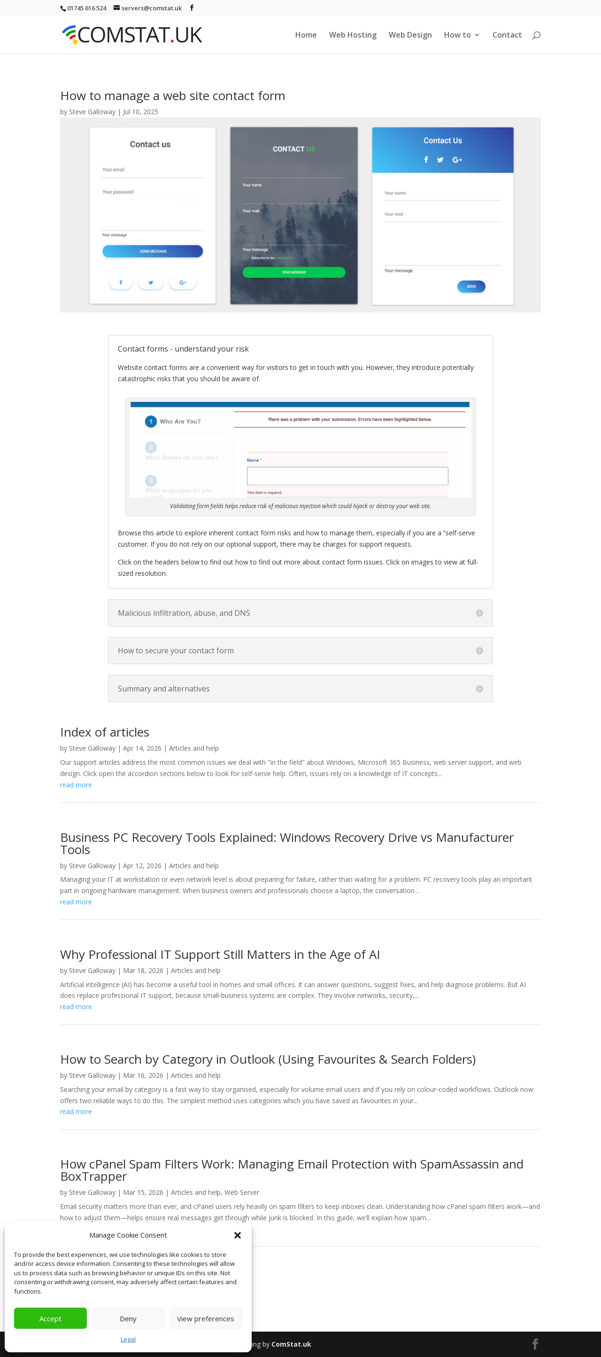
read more (76, 784)
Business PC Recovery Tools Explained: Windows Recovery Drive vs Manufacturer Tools (287, 843)
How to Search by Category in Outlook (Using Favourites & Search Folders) (268, 1059)
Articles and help (194, 748)
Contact (507, 35)
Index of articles (104, 731)
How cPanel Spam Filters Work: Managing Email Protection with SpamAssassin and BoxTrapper (292, 1169)
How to (457, 35)
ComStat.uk (291, 1344)
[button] (237, 1235)
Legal (128, 1339)
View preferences (205, 1318)
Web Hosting (353, 35)
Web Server (241, 1192)
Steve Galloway (92, 111)
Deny (128, 1318)
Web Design (410, 35)
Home (306, 35)
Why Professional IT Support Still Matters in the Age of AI (220, 954)
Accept (50, 1318)
